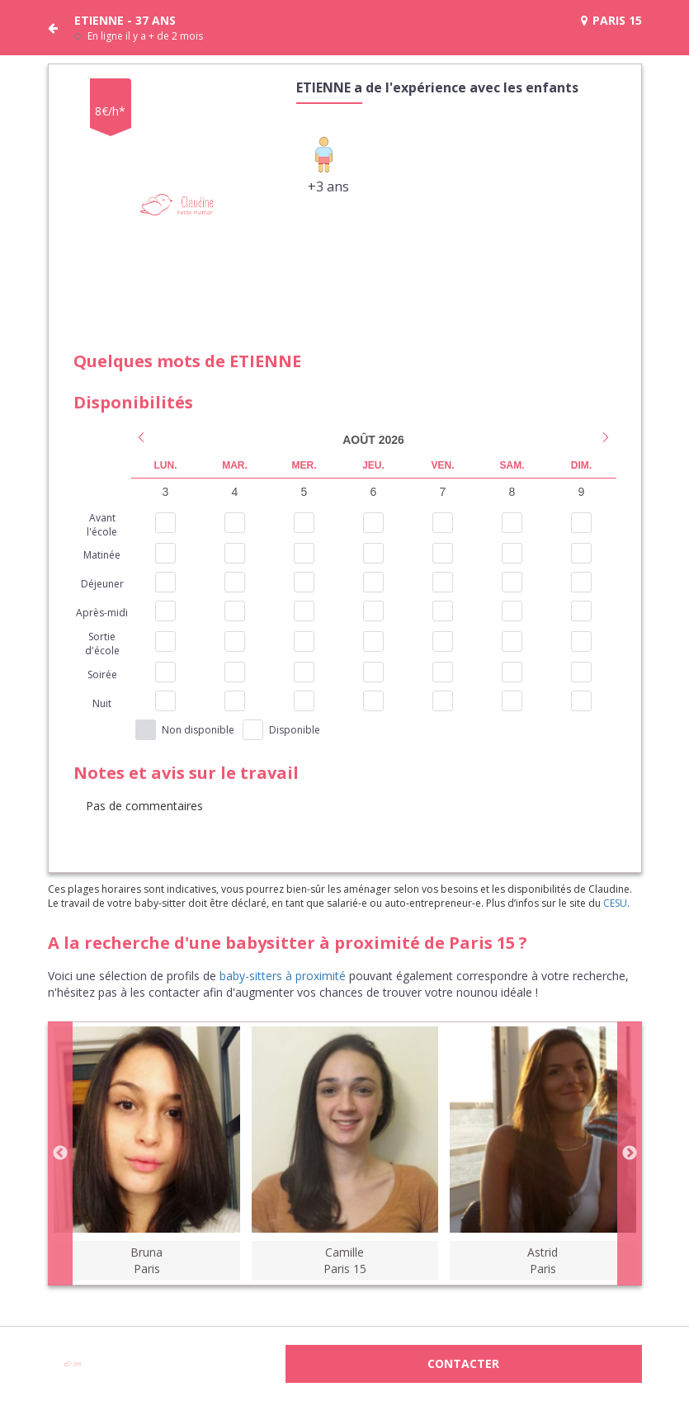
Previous (60, 1153)
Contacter (463, 1363)
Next (629, 1153)
